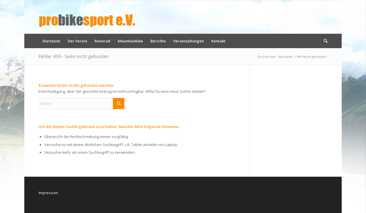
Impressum (48, 192)
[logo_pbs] (87, 16)
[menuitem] (51, 41)
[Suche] (323, 41)
